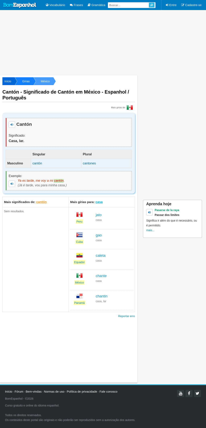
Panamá (79, 302)
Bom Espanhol (20, 5)
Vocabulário (55, 5)
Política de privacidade (82, 391)
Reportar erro (126, 316)
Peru (79, 221)
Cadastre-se (191, 5)
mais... (150, 230)
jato (99, 215)
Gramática (96, 5)
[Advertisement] (103, 42)
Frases (76, 5)
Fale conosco (108, 391)
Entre (171, 5)
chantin (102, 296)
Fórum (19, 391)
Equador (79, 262)
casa (99, 202)
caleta (101, 256)
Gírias (26, 81)
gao (99, 235)
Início (7, 81)
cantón (41, 202)
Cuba (79, 241)
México (45, 81)
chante (101, 276)
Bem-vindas (34, 391)
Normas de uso (54, 391)
